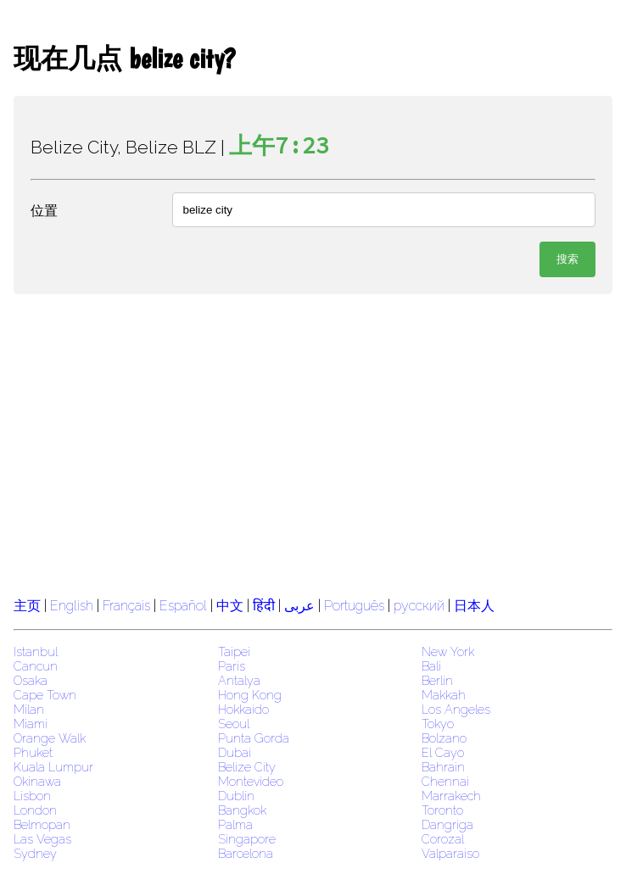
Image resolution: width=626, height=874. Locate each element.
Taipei (234, 651)
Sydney (35, 853)
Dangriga (447, 824)
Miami (31, 723)
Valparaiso (450, 853)
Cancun (36, 666)
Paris (231, 666)
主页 (27, 606)
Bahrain (443, 767)
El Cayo (443, 752)
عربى (299, 606)
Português (354, 606)
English (71, 606)
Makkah (444, 695)
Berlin (437, 680)
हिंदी (264, 606)
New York (448, 651)
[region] (313, 443)
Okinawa (37, 781)
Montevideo (250, 781)
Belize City (247, 767)
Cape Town (45, 695)
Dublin (236, 795)
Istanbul (36, 651)
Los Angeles (456, 709)
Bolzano (444, 738)
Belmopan (42, 824)
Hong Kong (250, 695)
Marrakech (451, 795)
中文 (229, 606)
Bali (431, 666)
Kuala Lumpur (53, 767)
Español (184, 606)
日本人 (474, 606)
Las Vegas (42, 839)
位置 (44, 211)
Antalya (239, 680)
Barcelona (245, 853)
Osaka (31, 680)
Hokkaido (243, 709)
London (35, 810)
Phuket (33, 752)
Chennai (445, 781)
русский (419, 606)
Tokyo (438, 723)
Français (126, 606)
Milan (29, 709)
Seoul (233, 723)
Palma (235, 824)
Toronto (442, 810)
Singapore (247, 839)
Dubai (234, 752)
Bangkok (242, 810)
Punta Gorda (253, 738)
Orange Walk (50, 738)
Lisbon (32, 795)
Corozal (443, 839)
